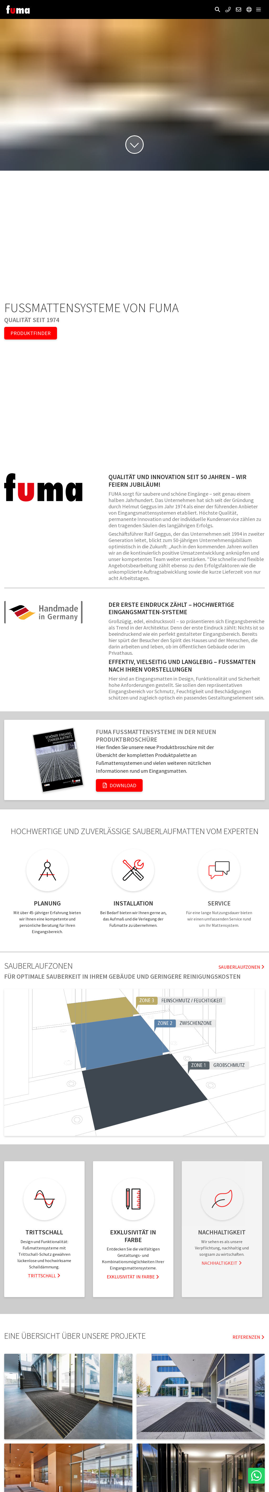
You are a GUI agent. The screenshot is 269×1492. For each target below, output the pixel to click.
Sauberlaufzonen (242, 967)
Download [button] (119, 785)
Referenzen (248, 1337)
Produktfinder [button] (31, 333)
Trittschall (44, 1276)
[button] (217, 9)
